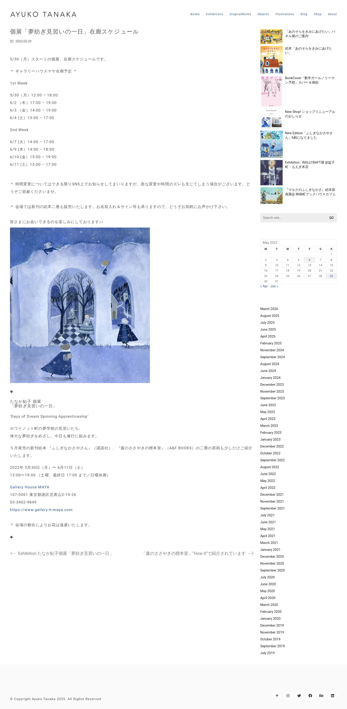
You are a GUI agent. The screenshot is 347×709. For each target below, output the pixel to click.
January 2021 (270, 550)
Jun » (274, 286)
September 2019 (272, 646)
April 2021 (268, 536)
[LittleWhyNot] (276, 695)
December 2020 (272, 557)
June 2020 (268, 584)
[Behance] (321, 695)
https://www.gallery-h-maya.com (41, 509)
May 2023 (267, 412)
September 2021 (272, 508)
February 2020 (271, 612)
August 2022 (269, 467)
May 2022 (267, 481)
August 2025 (269, 316)
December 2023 (272, 385)
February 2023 (271, 433)
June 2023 (268, 405)
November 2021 (272, 501)
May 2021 (267, 529)
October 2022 (270, 453)
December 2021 (272, 495)
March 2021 (269, 543)
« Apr (264, 286)
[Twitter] (299, 695)
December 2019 (272, 625)
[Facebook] (310, 695)
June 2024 (268, 371)
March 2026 (269, 309)
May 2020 (267, 591)
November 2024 (272, 350)
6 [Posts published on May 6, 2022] (309, 260)
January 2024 (270, 378)
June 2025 (268, 330)
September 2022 (272, 460)
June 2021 (268, 522)
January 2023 (270, 439)
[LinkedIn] (332, 695)
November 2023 (272, 391)
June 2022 (268, 474)
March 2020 (269, 605)
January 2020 (270, 619)
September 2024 (272, 357)
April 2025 (268, 336)
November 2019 (272, 632)
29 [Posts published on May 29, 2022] (331, 276)
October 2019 (270, 639)
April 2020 (268, 598)
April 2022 (268, 488)
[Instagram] (288, 695)
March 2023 (269, 426)
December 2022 (272, 446)
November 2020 (272, 563)
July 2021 (267, 515)
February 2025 (271, 343)
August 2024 (269, 364)
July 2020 (267, 577)
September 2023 (272, 398)
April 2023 (268, 419)
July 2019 (267, 653)
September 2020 (272, 570)
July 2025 (267, 323)
